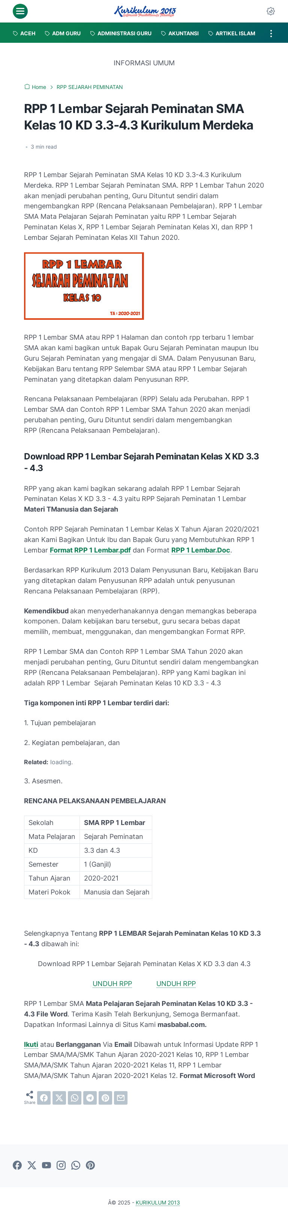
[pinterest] (105, 1098)
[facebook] (44, 1098)
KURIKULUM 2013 (158, 1202)
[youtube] (46, 1166)
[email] (121, 1098)
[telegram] (90, 1098)
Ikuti (31, 1044)
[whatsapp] (74, 1098)
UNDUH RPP (112, 984)
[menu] (20, 11)
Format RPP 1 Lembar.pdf (90, 550)
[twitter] (59, 1098)
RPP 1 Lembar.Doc (200, 550)
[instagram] (61, 1166)
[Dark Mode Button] (270, 11)
